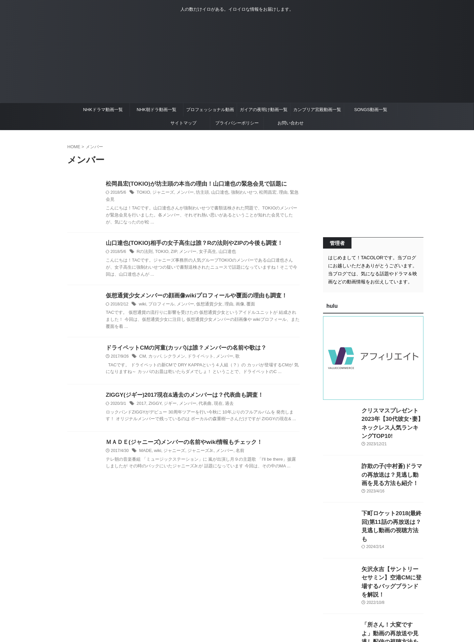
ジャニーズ (161, 193)
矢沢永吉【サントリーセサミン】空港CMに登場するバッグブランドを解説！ (392, 559)
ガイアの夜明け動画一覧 (264, 109)
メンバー (182, 193)
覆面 (243, 298)
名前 (233, 446)
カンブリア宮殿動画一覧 (317, 109)
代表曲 (200, 398)
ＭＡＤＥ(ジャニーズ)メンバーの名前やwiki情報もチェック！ (179, 437)
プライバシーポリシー (237, 122)
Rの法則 (144, 246)
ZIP (171, 246)
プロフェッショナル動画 (210, 109)
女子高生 (203, 246)
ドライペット (196, 351)
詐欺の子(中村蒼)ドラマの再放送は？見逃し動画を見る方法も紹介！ (392, 465)
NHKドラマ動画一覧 (103, 109)
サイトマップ (183, 122)
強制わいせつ (237, 193)
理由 (273, 193)
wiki (142, 298)
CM (142, 351)
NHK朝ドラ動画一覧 (156, 109)
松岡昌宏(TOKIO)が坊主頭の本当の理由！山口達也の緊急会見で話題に (191, 184)
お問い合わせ (291, 122)
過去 (223, 398)
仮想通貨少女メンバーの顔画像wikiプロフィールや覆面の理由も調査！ (191, 290)
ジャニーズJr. (196, 446)
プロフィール (160, 298)
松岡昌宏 (259, 193)
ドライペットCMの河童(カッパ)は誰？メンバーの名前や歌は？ (181, 343)
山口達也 (214, 193)
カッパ (154, 351)
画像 (233, 298)
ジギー (168, 398)
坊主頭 (198, 193)
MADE (145, 446)
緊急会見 (288, 193)
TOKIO (143, 193)
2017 (141, 398)
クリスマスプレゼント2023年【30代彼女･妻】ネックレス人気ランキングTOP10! (391, 417)
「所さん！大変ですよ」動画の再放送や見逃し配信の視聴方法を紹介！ (392, 606)
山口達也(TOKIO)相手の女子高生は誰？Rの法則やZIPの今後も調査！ (189, 237)
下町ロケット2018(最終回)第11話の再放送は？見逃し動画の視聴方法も (392, 512)
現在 (213, 398)
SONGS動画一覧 (370, 109)
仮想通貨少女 (204, 298)
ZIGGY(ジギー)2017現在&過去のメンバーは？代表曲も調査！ (180, 390)
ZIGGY (154, 398)
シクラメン (172, 351)
